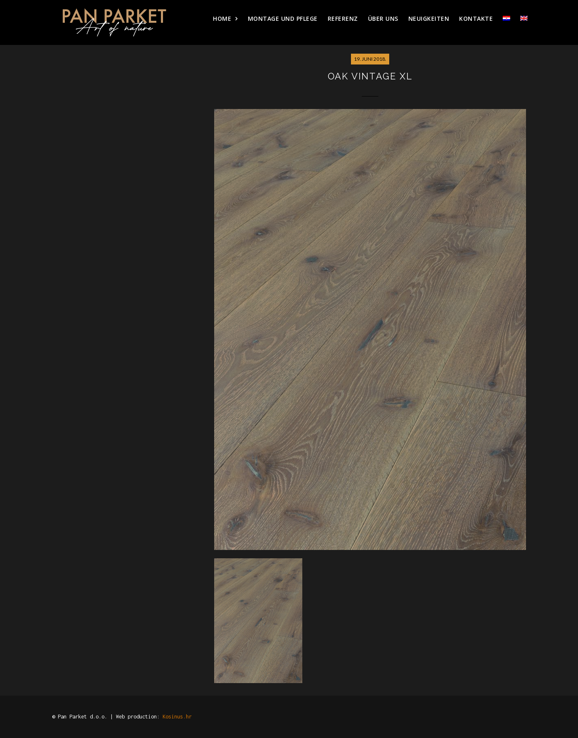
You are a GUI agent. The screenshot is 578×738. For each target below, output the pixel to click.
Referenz (343, 18)
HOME (222, 18)
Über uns (383, 18)
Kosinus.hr (177, 716)
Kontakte (476, 18)
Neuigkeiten (429, 18)
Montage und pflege (283, 18)
